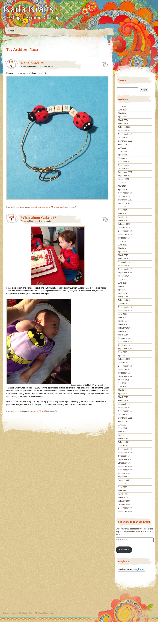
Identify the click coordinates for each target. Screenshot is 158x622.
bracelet (34, 207)
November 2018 (124, 234)
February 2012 (124, 401)
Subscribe (124, 550)
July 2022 (122, 148)
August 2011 (123, 421)
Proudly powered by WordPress (15, 613)
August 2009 (123, 480)
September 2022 (125, 141)
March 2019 (123, 221)
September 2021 (125, 172)
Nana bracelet (32, 63)
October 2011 (124, 414)
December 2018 (124, 231)
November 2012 (124, 369)
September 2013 (125, 349)
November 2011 (124, 411)
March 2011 (123, 439)
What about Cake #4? (38, 218)
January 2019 (124, 227)
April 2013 (122, 356)
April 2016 (122, 293)
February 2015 (124, 328)
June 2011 (122, 428)
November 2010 (124, 452)
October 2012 (124, 373)
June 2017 (122, 283)
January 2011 (124, 446)
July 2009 (122, 484)
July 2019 (122, 207)
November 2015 (124, 311)
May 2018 (122, 248)
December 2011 (124, 407)
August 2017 (123, 276)
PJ (52, 207)
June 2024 (122, 110)
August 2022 (123, 144)
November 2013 (124, 342)
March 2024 (123, 120)
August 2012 (123, 380)
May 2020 (122, 186)
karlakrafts (49, 66)
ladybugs (41, 207)
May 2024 (122, 113)
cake (31, 411)
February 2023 (124, 127)
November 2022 (124, 134)
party (17, 411)
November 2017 (124, 269)
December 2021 (124, 162)
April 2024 (122, 117)
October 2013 (124, 345)
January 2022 (124, 158)
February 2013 (124, 359)
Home (11, 30)
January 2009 (124, 504)
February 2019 (124, 224)
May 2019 (122, 214)
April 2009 (122, 494)
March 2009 (123, 497)
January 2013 (124, 362)
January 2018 (124, 262)
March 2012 (123, 397)
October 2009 (124, 473)
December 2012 (124, 366)
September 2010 (125, 459)
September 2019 (125, 200)
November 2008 (124, 511)
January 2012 (124, 404)
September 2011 (125, 418)
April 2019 (122, 217)
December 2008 (124, 508)
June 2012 (122, 387)
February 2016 (124, 300)
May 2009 (122, 491)
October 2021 (124, 169)
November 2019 (124, 193)
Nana (48, 207)
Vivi (43, 411)
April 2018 (122, 252)
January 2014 (124, 338)
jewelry (18, 207)
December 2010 (124, 449)
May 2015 (122, 317)
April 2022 (122, 155)
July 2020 (122, 182)
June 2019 (122, 210)
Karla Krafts (28, 9)
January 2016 (124, 304)
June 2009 (122, 487)
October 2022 (124, 137)
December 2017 (124, 266)
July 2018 (122, 241)
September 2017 (125, 272)
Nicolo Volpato (48, 613)
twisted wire (58, 207)
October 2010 (124, 456)
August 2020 (123, 179)
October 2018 (124, 238)
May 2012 (122, 390)
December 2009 (124, 466)
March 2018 (123, 255)
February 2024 (124, 124)
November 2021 (124, 165)
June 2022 (122, 151)
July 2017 (122, 279)
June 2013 (122, 352)
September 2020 (125, 175)
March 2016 (123, 297)
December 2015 (124, 307)
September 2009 (125, 477)
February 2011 (124, 442)
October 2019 (124, 196)
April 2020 (122, 189)
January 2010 (124, 463)
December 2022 (124, 130)
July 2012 (122, 383)
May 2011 (122, 432)
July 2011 (122, 425)
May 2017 (122, 286)
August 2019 (123, 203)
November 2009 (124, 470)
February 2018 (124, 259)
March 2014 (123, 335)
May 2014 (122, 331)
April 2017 (122, 290)
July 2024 (122, 106)
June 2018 (122, 245)
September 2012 (125, 376)
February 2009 (124, 501)
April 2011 (122, 435)
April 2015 (122, 321)
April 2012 (122, 394)
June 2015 (122, 314)
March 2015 (123, 324)
